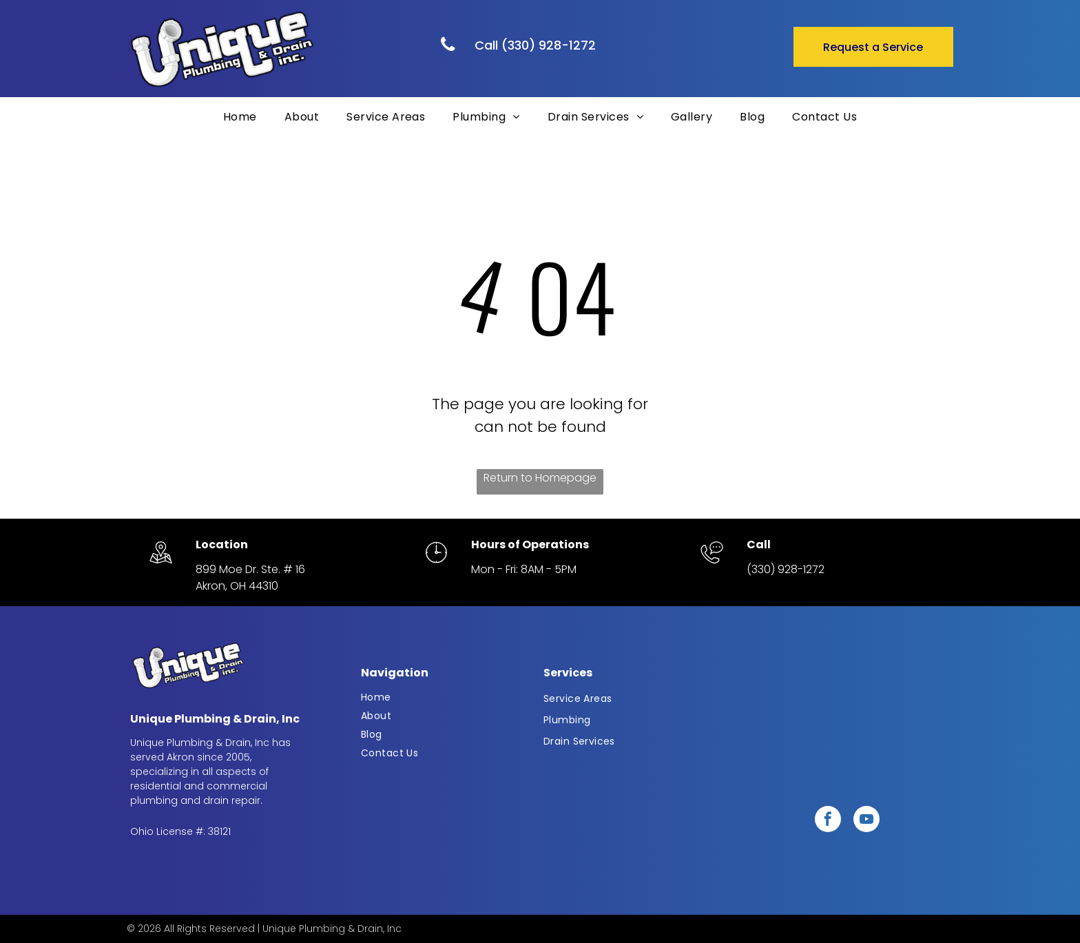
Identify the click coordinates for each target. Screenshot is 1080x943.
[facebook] (828, 821)
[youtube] (866, 821)
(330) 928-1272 (785, 569)
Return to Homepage (540, 478)
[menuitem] (240, 116)
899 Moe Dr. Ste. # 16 (250, 569)
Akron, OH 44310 (237, 586)
